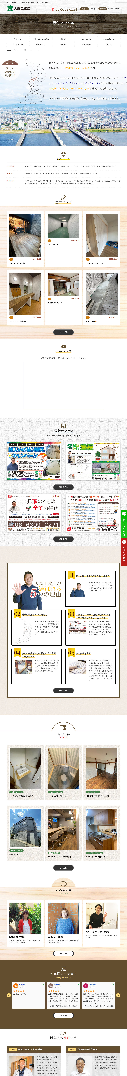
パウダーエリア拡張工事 (18, 321)
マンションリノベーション (96, 263)
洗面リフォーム (17, 793)
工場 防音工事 (53, 245)
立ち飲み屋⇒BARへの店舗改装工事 (62, 859)
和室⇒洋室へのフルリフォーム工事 (100, 797)
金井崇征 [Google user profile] (57, 987)
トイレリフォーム (56, 793)
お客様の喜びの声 (109, 39)
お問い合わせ (86, 44)
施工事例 (63, 39)
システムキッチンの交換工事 (97, 859)
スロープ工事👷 (92, 321)
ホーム (9, 50)
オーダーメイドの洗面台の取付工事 (23, 797)
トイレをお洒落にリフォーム (59, 797)
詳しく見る (63, 488)
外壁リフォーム (17, 852)
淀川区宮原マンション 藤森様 (98, 934)
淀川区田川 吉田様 (56, 939)
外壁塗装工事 (14, 856)
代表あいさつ (40, 44)
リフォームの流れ (86, 39)
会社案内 (63, 44)
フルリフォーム (93, 793)
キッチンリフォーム (95, 854)
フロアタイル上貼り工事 (18, 263)
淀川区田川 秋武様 (17, 939)
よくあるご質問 (18, 44)
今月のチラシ (18, 39)
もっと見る (63, 333)
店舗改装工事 (54, 854)
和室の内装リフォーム (56, 303)
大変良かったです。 (20, 996)
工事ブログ (108, 44)
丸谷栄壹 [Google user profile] (22, 987)
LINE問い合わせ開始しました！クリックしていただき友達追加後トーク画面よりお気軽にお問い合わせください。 (63, 173)
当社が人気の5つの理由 (41, 39)
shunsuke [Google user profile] (92, 987)
